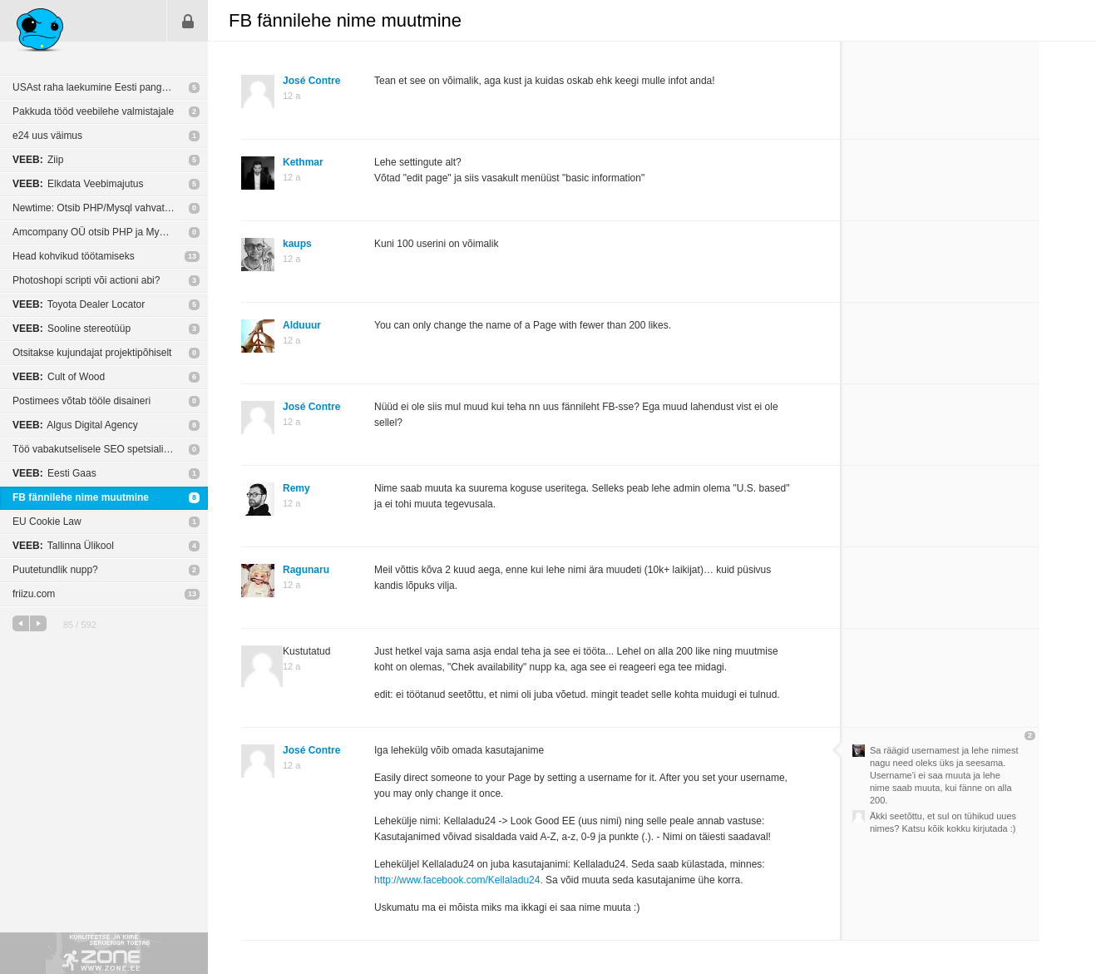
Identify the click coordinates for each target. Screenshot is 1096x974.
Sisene (188, 21)
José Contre (311, 81)
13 (192, 256)
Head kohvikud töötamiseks (73, 256)
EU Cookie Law (46, 521)
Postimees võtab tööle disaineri (81, 401)
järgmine (38, 623)
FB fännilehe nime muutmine (80, 497)
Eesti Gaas (54, 473)
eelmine (20, 623)
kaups (297, 244)
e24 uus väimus (47, 135)
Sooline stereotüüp (71, 328)
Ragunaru (306, 570)
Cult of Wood (58, 377)
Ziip (37, 160)
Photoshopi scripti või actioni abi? (86, 280)
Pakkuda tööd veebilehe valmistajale (93, 111)
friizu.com (33, 594)
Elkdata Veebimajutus (77, 184)
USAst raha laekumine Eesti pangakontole (106, 87)
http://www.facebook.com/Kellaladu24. (458, 880)
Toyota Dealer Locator (78, 304)
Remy (296, 488)
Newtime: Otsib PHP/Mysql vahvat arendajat (110, 208)
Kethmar (303, 162)
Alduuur (302, 325)
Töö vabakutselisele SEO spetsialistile (96, 449)
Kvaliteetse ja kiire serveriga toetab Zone (104, 953)
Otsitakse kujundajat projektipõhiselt (91, 352)
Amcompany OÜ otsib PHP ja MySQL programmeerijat (110, 232)
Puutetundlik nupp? (55, 570)
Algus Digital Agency (75, 425)
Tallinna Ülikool (63, 545)
